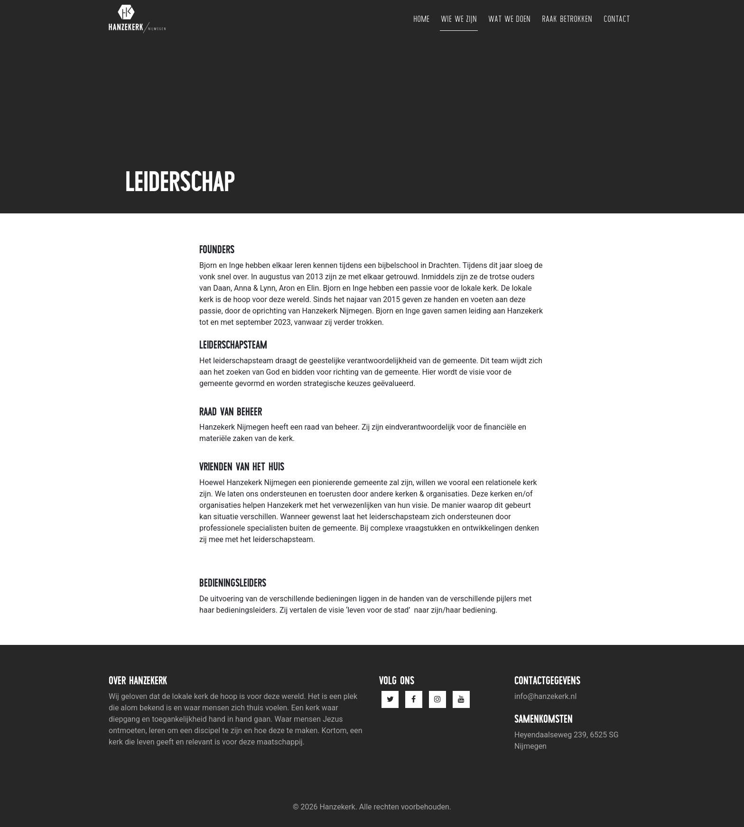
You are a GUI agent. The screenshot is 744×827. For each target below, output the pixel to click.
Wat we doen (509, 19)
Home (421, 19)
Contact (617, 19)
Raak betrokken (567, 19)
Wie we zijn (459, 19)
